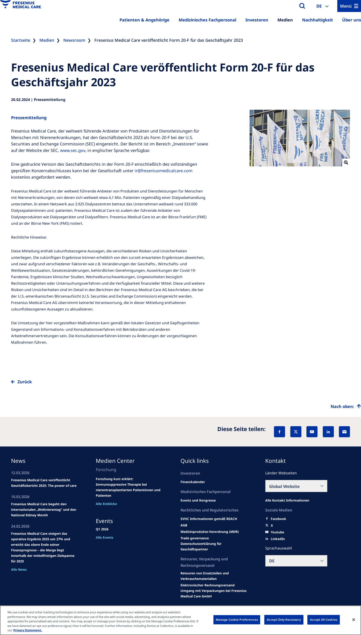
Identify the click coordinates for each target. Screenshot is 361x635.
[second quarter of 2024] (192, 482)
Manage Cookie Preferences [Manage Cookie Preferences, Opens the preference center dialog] (237, 619)
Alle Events (104, 537)
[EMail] (344, 431)
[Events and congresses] (208, 519)
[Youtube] (277, 532)
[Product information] (214, 576)
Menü (346, 6)
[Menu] (349, 6)
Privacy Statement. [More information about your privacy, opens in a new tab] (27, 630)
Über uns (351, 20)
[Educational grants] (183, 525)
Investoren (256, 20)
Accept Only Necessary (284, 619)
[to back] (180, 385)
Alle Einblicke (106, 504)
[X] (295, 431)
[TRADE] (214, 546)
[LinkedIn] (328, 431)
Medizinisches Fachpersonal (207, 20)
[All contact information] (287, 500)
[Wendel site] (198, 500)
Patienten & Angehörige (144, 20)
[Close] (354, 620)
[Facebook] (279, 431)
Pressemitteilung (29, 117)
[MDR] (209, 532)
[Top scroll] (346, 406)
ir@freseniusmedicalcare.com (163, 170)
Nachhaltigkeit (317, 20)
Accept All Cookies (323, 619)
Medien (285, 20)
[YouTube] (311, 431)
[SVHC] (194, 538)
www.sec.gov (72, 150)
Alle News (19, 569)
